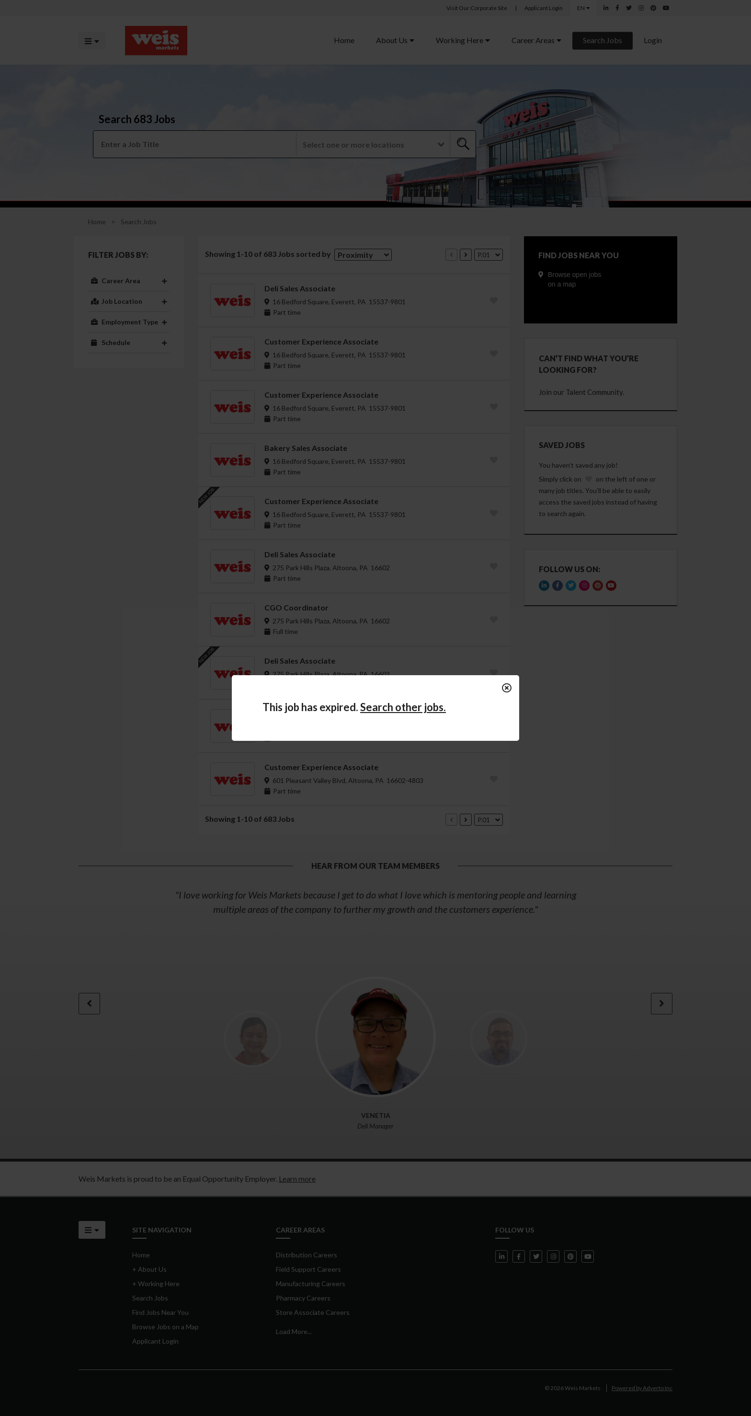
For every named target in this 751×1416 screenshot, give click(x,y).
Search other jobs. (403, 707)
